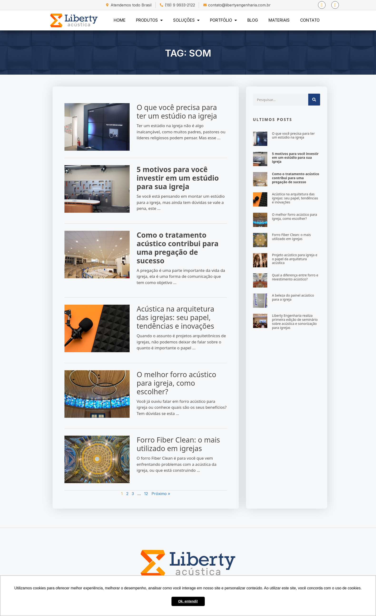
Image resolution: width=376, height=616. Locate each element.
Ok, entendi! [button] (188, 601)
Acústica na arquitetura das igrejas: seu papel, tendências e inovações (166, 317)
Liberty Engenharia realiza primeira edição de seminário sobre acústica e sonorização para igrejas (298, 321)
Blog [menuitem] (252, 20)
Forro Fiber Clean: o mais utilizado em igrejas (169, 444)
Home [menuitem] (120, 20)
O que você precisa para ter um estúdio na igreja (168, 111)
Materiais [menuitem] (279, 20)
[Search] (318, 100)
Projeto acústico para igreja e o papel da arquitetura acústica (298, 259)
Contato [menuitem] (310, 20)
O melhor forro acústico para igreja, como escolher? (168, 383)
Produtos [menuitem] (149, 20)
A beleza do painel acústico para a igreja (297, 297)
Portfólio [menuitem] (223, 20)
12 (137, 493)
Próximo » (152, 493)
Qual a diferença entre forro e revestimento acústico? (299, 277)
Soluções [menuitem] (186, 20)
